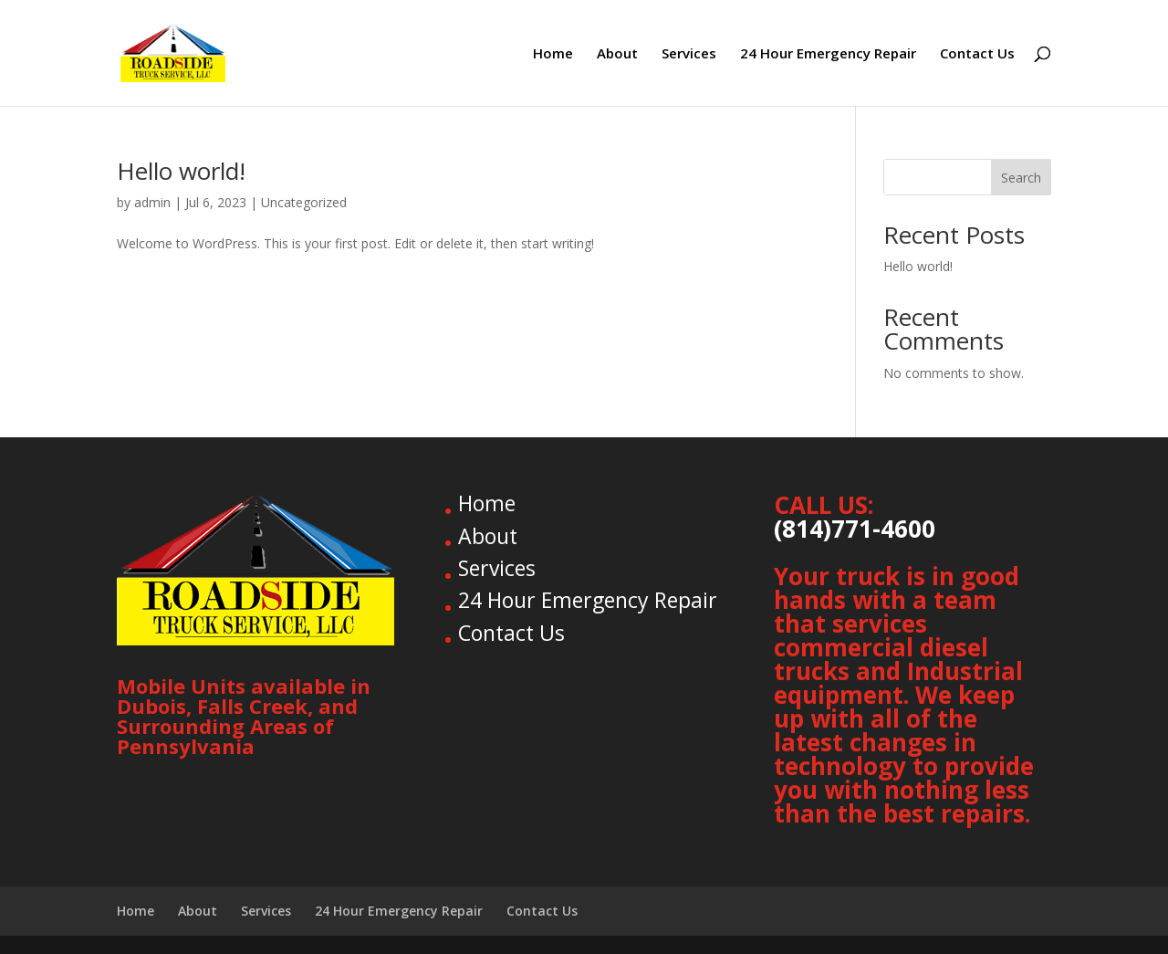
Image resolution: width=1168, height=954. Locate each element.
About (617, 54)
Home (553, 54)
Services (689, 54)
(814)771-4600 (854, 528)
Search (1021, 177)
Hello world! (181, 170)
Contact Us (977, 54)
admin (152, 202)
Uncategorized (304, 202)
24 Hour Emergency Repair (828, 54)
